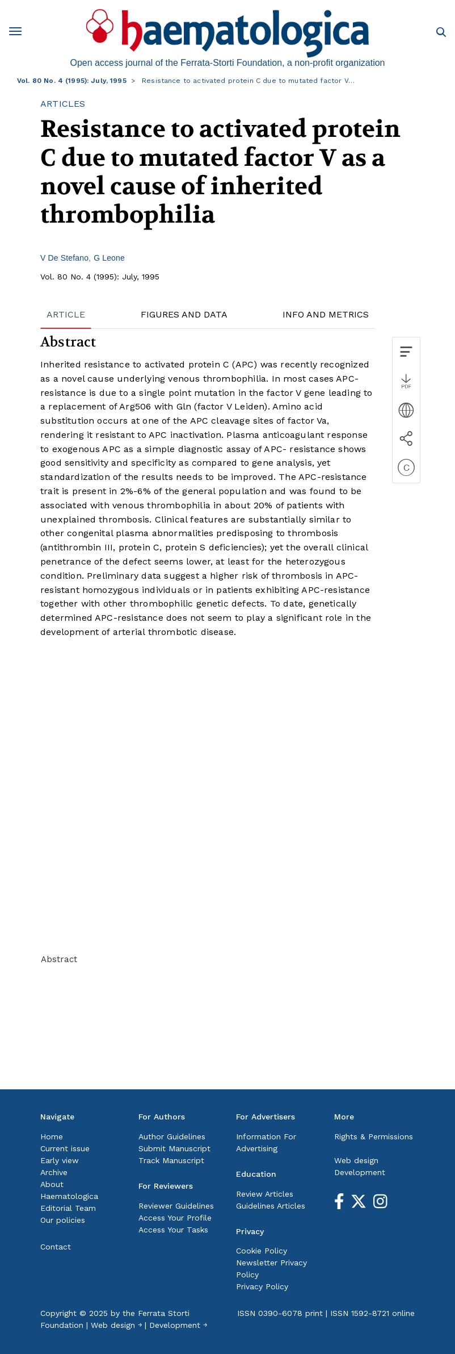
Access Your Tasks (173, 1229)
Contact (55, 1246)
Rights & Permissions (373, 1136)
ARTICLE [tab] (66, 314)
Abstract (59, 959)
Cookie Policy (261, 1250)
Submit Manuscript (174, 1148)
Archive (54, 1172)
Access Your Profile (175, 1217)
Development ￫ (178, 1325)
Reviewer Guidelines (176, 1205)
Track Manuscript (171, 1160)
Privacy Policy (262, 1286)
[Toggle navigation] (19, 33)
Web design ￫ (116, 1325)
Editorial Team (68, 1208)
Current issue (65, 1148)
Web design (356, 1160)
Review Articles (264, 1193)
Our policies (62, 1220)
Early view (59, 1160)
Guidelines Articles (270, 1205)
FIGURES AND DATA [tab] (184, 314)
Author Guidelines (171, 1136)
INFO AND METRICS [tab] (326, 314)
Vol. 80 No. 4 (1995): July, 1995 (72, 81)
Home (51, 1136)
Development (359, 1172)
